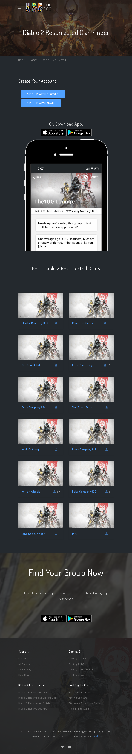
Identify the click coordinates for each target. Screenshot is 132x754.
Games (33, 59)
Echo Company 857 (33, 534)
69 (56, 491)
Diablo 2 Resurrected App (32, 708)
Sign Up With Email (41, 103)
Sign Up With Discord (43, 94)
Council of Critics (82, 323)
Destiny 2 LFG (76, 664)
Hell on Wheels (31, 491)
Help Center (25, 675)
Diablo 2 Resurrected (54, 59)
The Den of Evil (31, 365)
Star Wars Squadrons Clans (84, 703)
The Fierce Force (82, 407)
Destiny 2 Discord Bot (81, 669)
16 (107, 365)
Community (24, 669)
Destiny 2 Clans (78, 658)
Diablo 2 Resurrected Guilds (34, 703)
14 (107, 323)
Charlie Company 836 (35, 323)
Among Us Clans (78, 697)
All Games (24, 664)
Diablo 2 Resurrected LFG (32, 692)
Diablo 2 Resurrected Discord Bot (37, 697)
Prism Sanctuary (82, 365)
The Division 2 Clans (80, 692)
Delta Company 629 (84, 491)
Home (21, 59)
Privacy (22, 658)
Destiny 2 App (77, 675)
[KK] (74, 534)
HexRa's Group (31, 449)
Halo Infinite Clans (79, 708)
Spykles (97, 736)
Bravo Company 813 (84, 449)
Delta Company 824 (34, 407)
